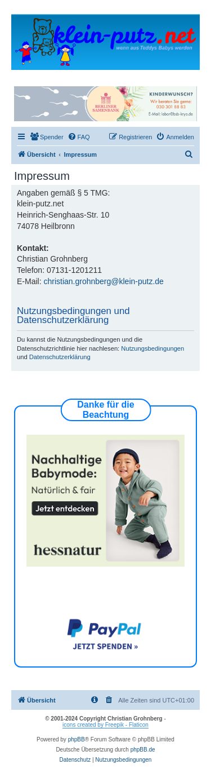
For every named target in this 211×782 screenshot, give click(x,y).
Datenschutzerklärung (60, 357)
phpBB (76, 739)
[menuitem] (47, 137)
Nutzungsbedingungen (152, 348)
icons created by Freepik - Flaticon (105, 725)
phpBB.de (143, 749)
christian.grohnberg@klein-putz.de (103, 281)
